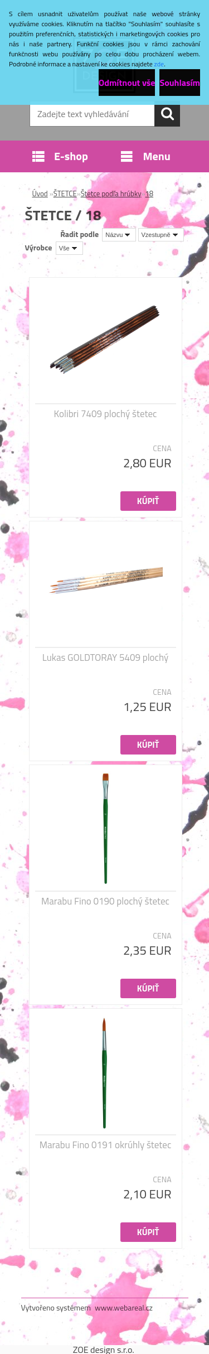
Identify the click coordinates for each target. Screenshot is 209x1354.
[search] (167, 114)
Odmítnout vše (127, 82)
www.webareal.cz (124, 1307)
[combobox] (119, 234)
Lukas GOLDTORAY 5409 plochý (105, 657)
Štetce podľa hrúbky (111, 193)
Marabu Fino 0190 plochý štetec (105, 901)
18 (149, 193)
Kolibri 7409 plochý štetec (105, 413)
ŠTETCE (65, 193)
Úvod (40, 193)
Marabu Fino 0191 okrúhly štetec (106, 1144)
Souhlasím (179, 82)
